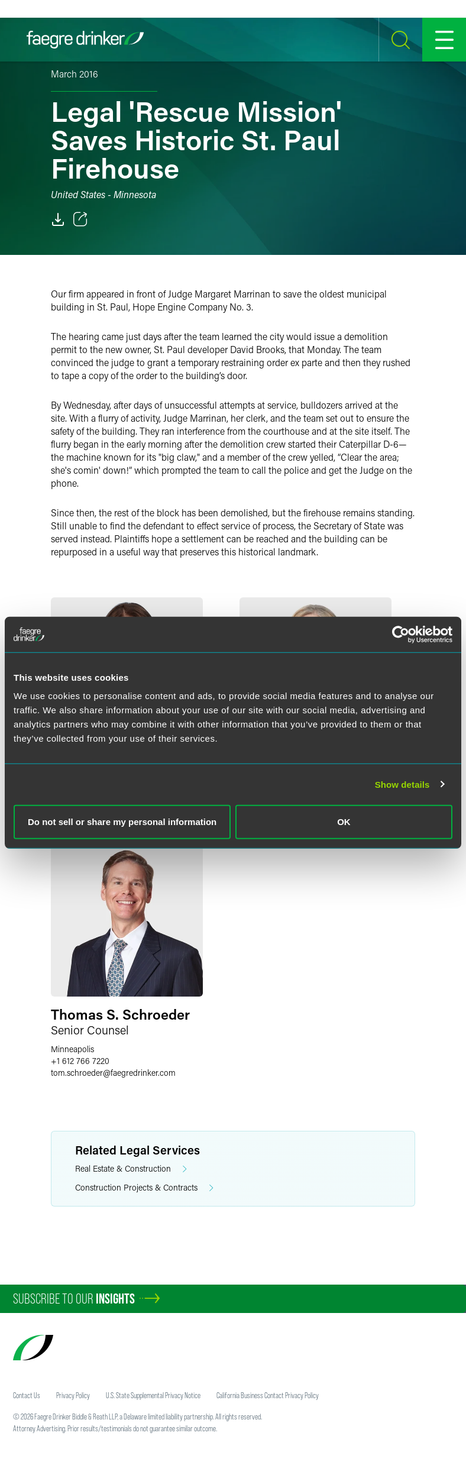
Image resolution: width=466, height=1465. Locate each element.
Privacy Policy (73, 1395)
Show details (402, 784)
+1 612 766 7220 (80, 1060)
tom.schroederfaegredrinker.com (113, 1072)
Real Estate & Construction (131, 1169)
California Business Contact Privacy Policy (267, 1395)
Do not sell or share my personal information (122, 822)
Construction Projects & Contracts (144, 1188)
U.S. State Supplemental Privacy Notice (153, 1395)
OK (344, 822)
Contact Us (26, 1395)
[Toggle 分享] (80, 219)
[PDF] (58, 219)
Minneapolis (72, 1049)
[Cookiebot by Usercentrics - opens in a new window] (400, 634)
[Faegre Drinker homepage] (85, 39)
